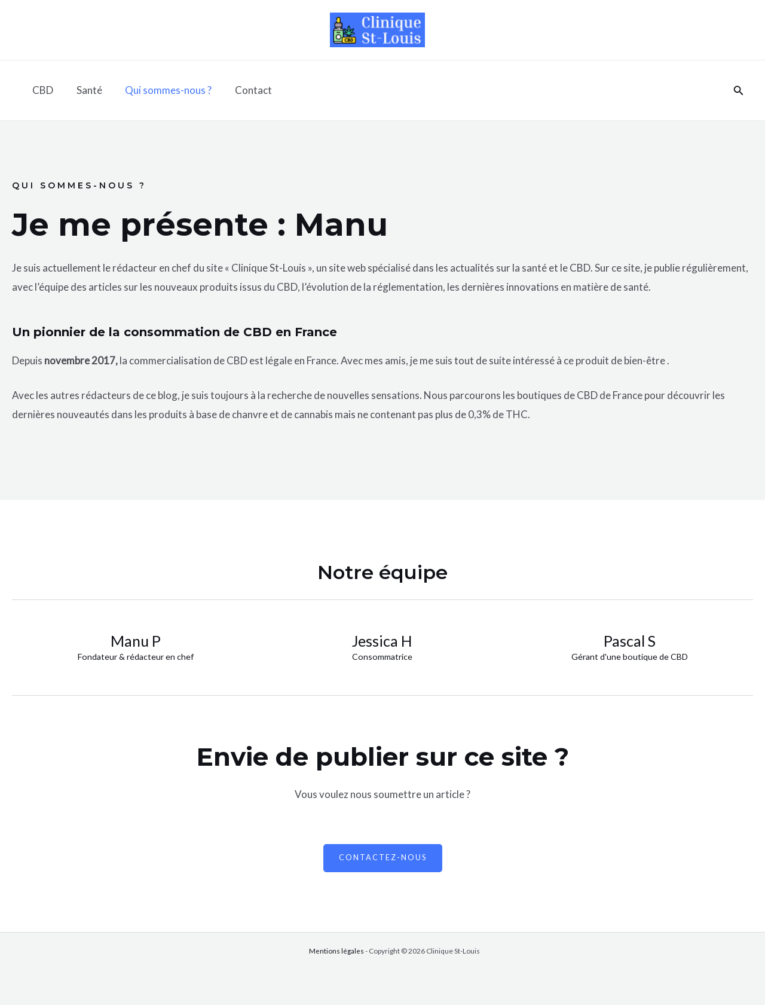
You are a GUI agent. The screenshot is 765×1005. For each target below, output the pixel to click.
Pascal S (630, 641)
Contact (243, 90)
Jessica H (382, 641)
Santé (85, 90)
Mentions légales (336, 951)
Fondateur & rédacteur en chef (135, 657)
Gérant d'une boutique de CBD (629, 657)
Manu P (136, 641)
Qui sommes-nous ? (161, 90)
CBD (41, 90)
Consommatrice (382, 657)
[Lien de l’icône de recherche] (738, 90)
